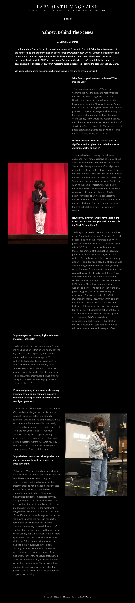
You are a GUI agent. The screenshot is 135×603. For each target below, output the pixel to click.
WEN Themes (86, 597)
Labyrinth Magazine (67, 7)
